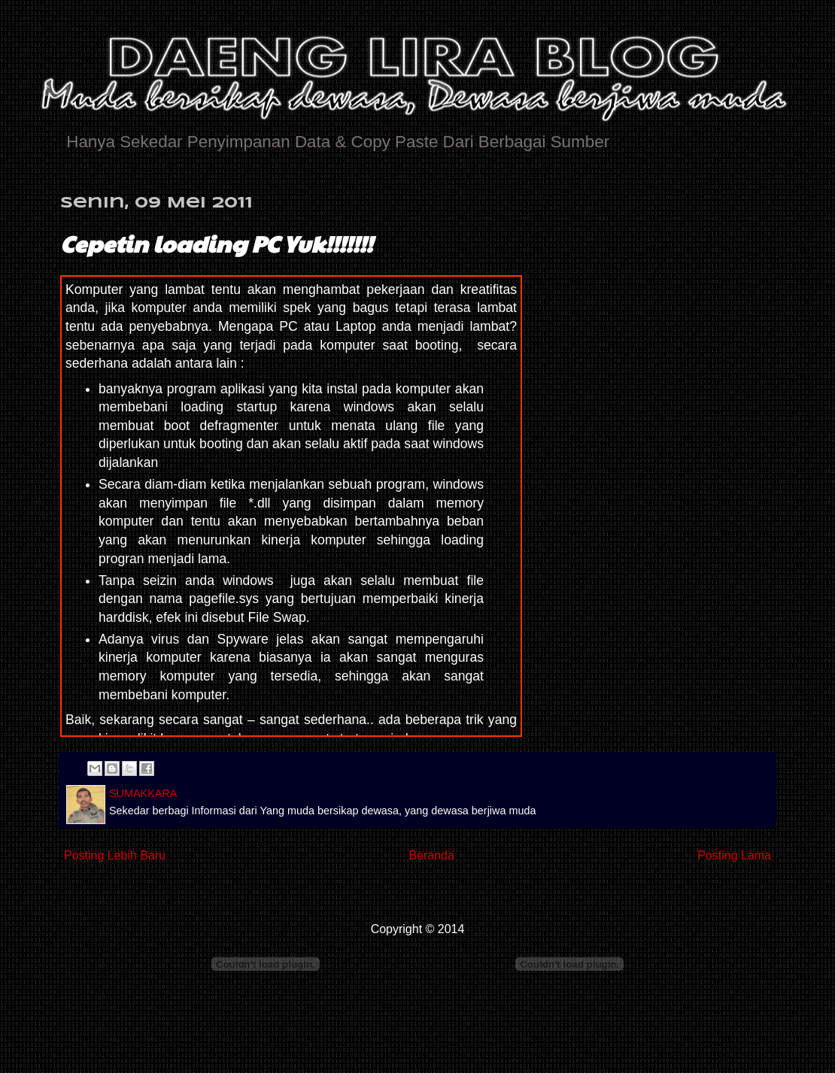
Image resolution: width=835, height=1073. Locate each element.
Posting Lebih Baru (114, 855)
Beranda (431, 855)
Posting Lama (734, 855)
